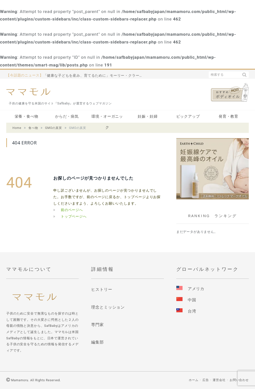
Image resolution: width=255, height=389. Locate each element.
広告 (205, 380)
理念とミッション (108, 307)
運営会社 (219, 380)
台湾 (192, 311)
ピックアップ (188, 116)
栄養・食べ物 (26, 116)
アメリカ (196, 288)
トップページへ (74, 216)
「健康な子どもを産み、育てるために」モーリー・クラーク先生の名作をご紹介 (94, 75)
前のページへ (72, 210)
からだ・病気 (67, 116)
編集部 (97, 342)
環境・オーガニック (107, 118)
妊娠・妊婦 (147, 116)
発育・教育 (228, 116)
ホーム (193, 380)
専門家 (97, 324)
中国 (192, 300)
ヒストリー (101, 289)
